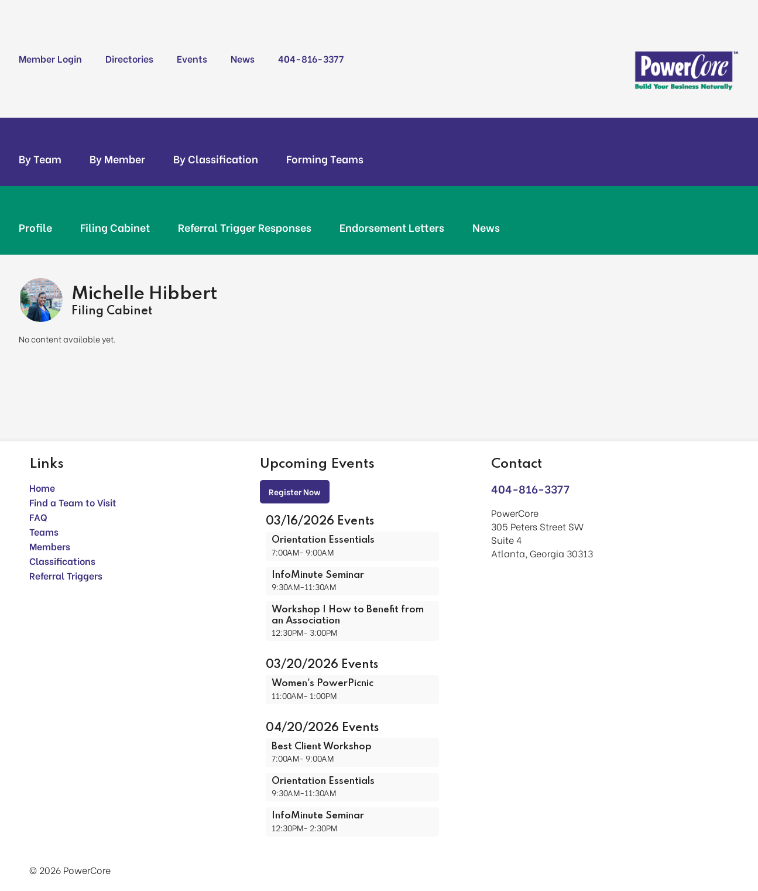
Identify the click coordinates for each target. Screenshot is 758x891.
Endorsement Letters (391, 227)
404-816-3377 (311, 58)
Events (192, 58)
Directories (129, 58)
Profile (35, 227)
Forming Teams (324, 158)
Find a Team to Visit (72, 502)
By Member (117, 158)
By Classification (215, 158)
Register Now (295, 491)
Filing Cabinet (115, 227)
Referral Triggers (65, 575)
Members (49, 546)
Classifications (62, 560)
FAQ (38, 516)
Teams (44, 531)
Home (42, 487)
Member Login (50, 58)
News (243, 58)
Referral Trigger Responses (244, 227)
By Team (40, 158)
